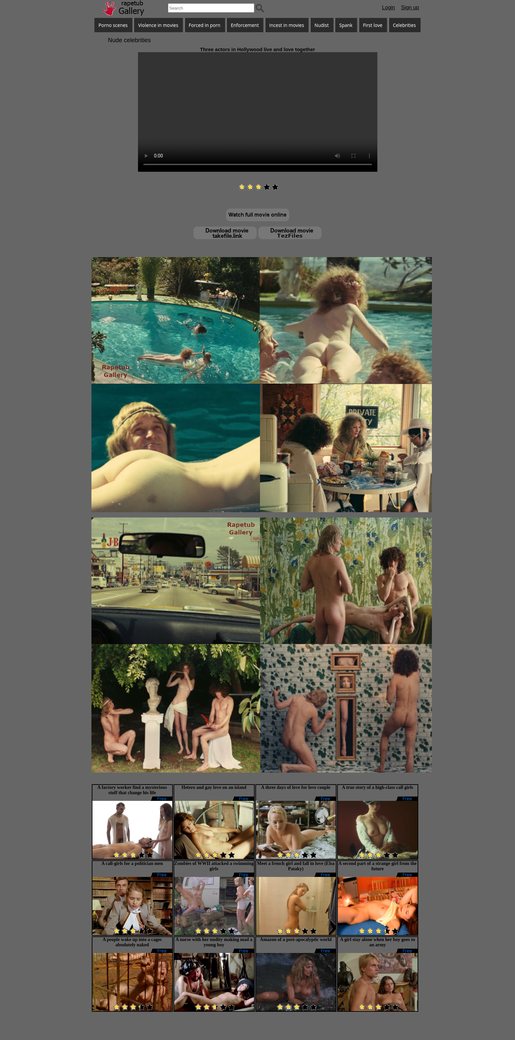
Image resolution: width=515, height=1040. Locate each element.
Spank (345, 25)
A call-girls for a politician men (132, 863)
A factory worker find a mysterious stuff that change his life (132, 790)
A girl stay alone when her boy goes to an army (377, 942)
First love (373, 25)
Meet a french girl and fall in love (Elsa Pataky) (295, 866)
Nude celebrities (129, 40)
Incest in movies (286, 25)
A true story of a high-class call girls (377, 787)
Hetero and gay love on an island (214, 787)
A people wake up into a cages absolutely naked (132, 942)
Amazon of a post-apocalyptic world (295, 939)
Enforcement (245, 25)
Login (388, 7)
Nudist (322, 25)
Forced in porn (204, 25)
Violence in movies (158, 25)
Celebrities (404, 25)
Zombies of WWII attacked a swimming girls (214, 866)
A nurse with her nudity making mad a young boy (214, 942)
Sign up (410, 7)
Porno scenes (113, 25)
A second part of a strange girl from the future (377, 866)
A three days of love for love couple (295, 787)
